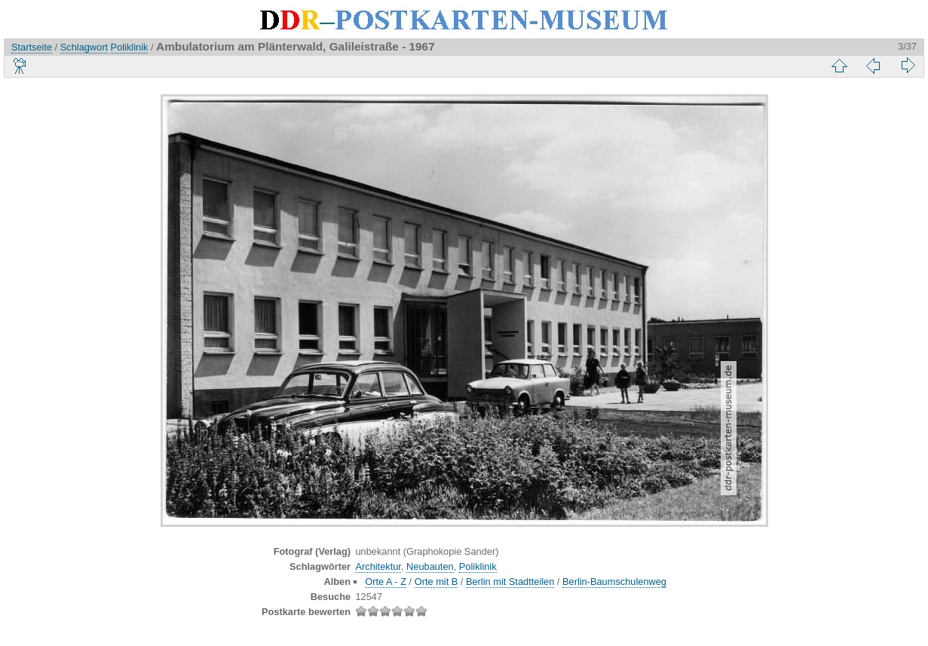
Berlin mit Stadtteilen (510, 581)
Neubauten (430, 566)
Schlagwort (84, 47)
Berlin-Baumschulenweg (614, 581)
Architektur (377, 566)
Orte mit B (436, 581)
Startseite (31, 47)
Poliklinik (130, 47)
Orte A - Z (385, 581)
